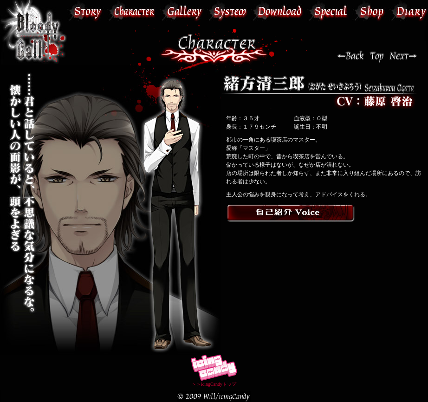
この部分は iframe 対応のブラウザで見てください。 (247, 10)
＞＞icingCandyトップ (214, 381)
